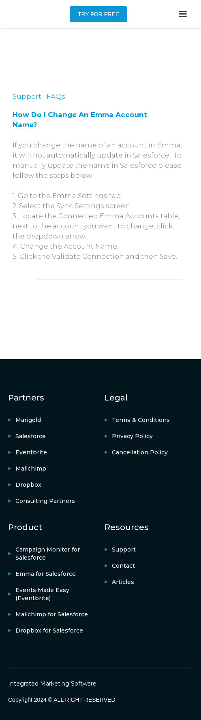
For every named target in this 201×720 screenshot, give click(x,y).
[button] (183, 14)
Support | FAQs (39, 96)
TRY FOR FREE (98, 14)
